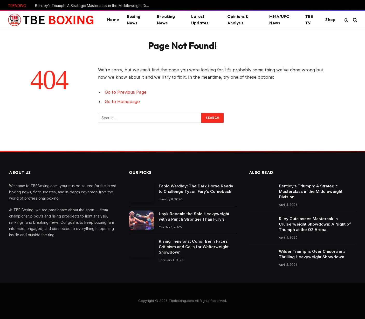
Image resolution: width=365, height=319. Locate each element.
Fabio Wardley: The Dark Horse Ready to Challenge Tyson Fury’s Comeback (196, 189)
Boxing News (133, 19)
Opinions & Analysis (237, 19)
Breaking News (166, 19)
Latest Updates (199, 19)
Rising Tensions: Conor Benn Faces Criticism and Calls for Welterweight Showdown (194, 247)
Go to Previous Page (126, 92)
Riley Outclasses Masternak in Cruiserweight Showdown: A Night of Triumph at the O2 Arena (315, 224)
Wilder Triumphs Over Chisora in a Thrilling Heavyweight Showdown (312, 254)
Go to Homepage (122, 101)
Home (113, 19)
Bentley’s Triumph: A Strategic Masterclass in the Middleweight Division (93, 5)
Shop (330, 19)
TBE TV (309, 19)
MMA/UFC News (279, 19)
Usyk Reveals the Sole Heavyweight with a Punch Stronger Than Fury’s (194, 216)
